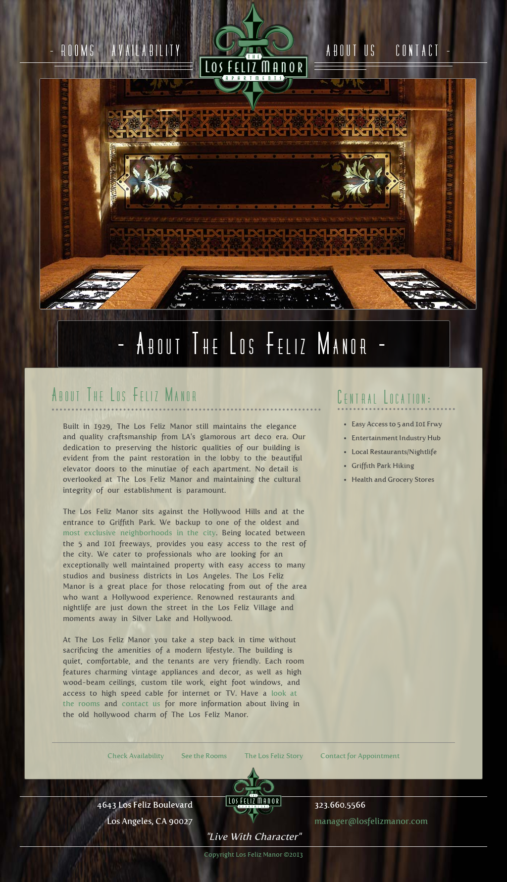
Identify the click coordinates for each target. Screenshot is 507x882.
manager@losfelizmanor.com (371, 821)
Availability (147, 50)
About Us (351, 50)
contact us (141, 703)
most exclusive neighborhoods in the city (139, 532)
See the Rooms (204, 756)
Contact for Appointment (360, 756)
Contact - (424, 50)
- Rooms (73, 50)
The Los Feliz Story (274, 756)
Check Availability (135, 756)
